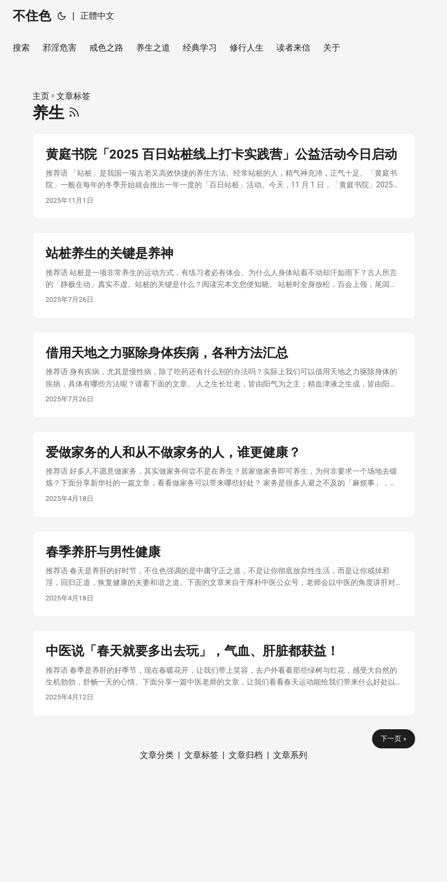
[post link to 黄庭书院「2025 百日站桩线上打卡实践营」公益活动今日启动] (224, 176)
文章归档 (246, 755)
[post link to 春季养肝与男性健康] (224, 574)
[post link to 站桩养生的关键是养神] (224, 275)
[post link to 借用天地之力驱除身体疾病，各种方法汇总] (224, 375)
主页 (40, 96)
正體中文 (97, 16)
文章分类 (157, 755)
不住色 (32, 16)
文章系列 (290, 755)
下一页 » (393, 739)
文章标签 (73, 96)
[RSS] (74, 112)
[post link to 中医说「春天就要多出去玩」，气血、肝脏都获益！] (224, 673)
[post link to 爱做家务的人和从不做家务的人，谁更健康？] (224, 474)
